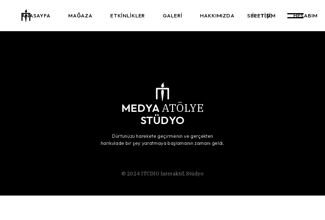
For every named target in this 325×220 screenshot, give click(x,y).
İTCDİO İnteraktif (162, 173)
